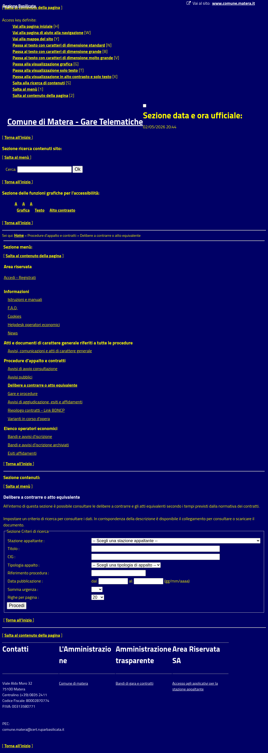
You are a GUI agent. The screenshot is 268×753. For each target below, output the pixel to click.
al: (131, 581)
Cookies (14, 316)
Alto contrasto (62, 210)
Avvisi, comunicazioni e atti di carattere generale (50, 351)
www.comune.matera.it (233, 3)
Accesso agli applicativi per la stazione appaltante (195, 686)
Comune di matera (73, 683)
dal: (94, 581)
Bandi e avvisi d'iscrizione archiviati (38, 445)
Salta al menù (25, 89)
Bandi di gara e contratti (134, 683)
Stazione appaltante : (26, 540)
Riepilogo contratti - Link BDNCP (36, 410)
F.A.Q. (12, 308)
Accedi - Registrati (20, 277)
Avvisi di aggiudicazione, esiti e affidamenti (45, 402)
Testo (39, 210)
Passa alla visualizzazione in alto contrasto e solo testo (62, 76)
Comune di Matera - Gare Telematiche (75, 121)
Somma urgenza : (23, 589)
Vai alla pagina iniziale (33, 26)
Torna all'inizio (18, 137)
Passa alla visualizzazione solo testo (45, 70)
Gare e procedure (22, 393)
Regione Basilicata (19, 6)
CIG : (11, 556)
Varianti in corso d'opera (29, 418)
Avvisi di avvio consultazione (32, 368)
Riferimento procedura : (28, 573)
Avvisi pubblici (20, 377)
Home (19, 235)
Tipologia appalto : (24, 565)
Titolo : (13, 548)
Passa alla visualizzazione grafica (42, 64)
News (13, 333)
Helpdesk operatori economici (34, 324)
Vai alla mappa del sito (33, 39)
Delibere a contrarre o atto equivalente (42, 385)
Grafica (23, 210)
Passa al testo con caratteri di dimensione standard (59, 45)
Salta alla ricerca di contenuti (39, 83)
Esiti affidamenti (22, 453)
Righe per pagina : (23, 597)
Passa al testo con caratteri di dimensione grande (57, 51)
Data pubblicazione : (25, 581)
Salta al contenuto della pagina (40, 95)
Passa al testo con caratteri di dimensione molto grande (63, 57)
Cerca (10, 169)
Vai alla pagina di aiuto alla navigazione (48, 32)
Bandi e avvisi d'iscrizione (30, 436)
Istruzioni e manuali (25, 299)
